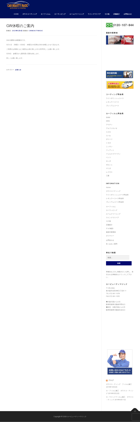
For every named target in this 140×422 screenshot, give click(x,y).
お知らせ (18, 70)
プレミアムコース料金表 (115, 202)
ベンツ (108, 157)
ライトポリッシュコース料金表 (117, 195)
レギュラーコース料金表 (115, 198)
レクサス (109, 172)
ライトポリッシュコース (115, 98)
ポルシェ (109, 165)
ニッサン (109, 146)
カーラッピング (60, 14)
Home (16, 14)
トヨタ (108, 143)
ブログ (111, 380)
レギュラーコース (112, 102)
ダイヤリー (110, 236)
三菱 (107, 175)
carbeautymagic (36, 31)
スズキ (108, 132)
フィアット (110, 150)
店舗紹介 (116, 14)
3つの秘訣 (109, 228)
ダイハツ (109, 139)
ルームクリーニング (77, 14)
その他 (107, 14)
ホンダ (108, 161)
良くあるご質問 (111, 244)
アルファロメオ (111, 128)
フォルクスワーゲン (113, 154)
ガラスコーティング (29, 14)
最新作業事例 (111, 232)
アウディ (109, 124)
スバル (108, 135)
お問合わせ (128, 14)
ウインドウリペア (94, 14)
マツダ (108, 168)
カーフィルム (45, 14)
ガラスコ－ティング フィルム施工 (119, 384)
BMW (108, 117)
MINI (108, 121)
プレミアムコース (112, 105)
